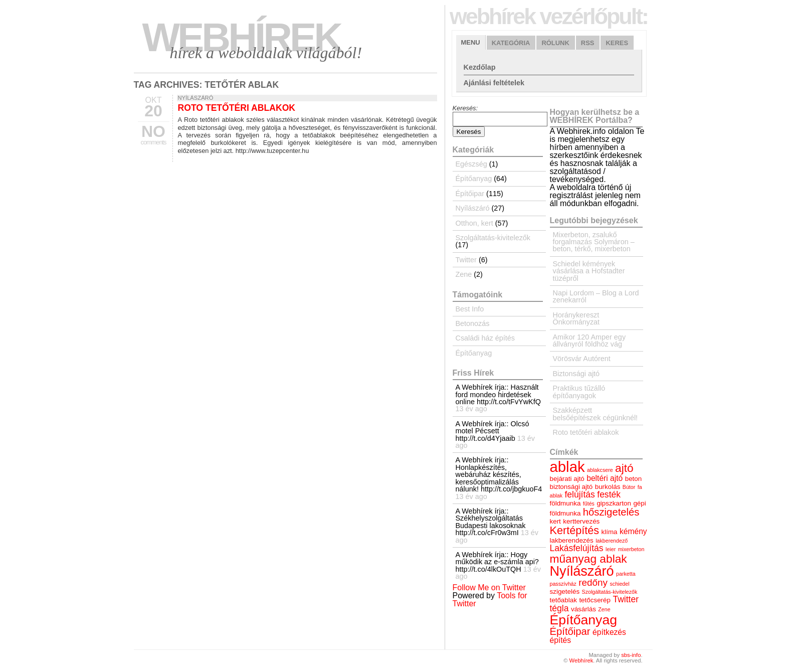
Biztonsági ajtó (576, 374)
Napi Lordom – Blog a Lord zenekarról (596, 296)
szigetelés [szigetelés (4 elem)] (565, 591)
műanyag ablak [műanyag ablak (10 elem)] (588, 558)
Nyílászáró (196, 98)
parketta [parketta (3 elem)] (626, 574)
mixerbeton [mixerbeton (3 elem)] (631, 549)
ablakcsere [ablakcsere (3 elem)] (600, 470)
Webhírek (241, 37)
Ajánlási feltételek (494, 83)
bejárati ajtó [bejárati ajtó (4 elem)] (567, 478)
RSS (588, 43)
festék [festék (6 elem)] (609, 494)
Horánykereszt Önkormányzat (576, 318)
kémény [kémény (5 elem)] (633, 531)
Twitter (466, 260)
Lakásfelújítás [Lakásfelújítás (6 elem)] (577, 548)
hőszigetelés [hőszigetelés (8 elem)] (611, 512)
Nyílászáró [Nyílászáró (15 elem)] (582, 571)
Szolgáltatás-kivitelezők (493, 238)
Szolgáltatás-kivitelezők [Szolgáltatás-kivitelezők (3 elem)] (610, 592)
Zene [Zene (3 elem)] (604, 609)
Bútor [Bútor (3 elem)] (629, 487)
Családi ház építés (485, 338)
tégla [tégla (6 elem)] (559, 608)
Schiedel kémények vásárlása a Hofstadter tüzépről (589, 271)
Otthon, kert (474, 223)
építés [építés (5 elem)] (560, 640)
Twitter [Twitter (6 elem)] (626, 599)
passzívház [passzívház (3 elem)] (563, 584)
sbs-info (631, 655)
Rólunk (555, 43)
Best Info (470, 309)
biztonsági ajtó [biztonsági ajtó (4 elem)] (571, 486)
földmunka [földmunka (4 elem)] (565, 503)
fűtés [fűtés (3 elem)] (589, 503)
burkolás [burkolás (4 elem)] (608, 486)
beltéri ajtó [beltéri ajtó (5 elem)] (604, 478)
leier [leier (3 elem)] (611, 549)
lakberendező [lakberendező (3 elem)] (612, 541)
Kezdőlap (480, 67)
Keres (617, 43)
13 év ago (471, 409)
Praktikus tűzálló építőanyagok (579, 391)
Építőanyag (474, 179)
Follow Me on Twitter (489, 587)
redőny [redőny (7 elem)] (593, 582)
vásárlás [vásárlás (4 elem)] (583, 609)
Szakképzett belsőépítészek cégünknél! (595, 413)
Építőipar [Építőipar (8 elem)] (570, 631)
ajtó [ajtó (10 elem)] (624, 467)
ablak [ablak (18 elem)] (567, 466)
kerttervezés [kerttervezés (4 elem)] (581, 521)
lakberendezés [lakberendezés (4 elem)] (572, 540)
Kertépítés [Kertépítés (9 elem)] (575, 530)
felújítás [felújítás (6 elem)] (579, 494)
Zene (464, 274)
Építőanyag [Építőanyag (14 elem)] (583, 619)
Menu (470, 42)
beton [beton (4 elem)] (633, 478)
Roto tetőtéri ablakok (237, 108)
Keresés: (465, 108)
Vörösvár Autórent (582, 359)
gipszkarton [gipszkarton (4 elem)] (614, 503)
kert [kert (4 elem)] (555, 521)
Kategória (511, 43)
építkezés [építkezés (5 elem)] (609, 632)
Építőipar (470, 194)
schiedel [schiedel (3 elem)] (619, 584)
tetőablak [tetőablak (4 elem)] (563, 600)
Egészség (471, 164)
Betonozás (473, 323)
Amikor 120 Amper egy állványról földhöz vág (589, 340)
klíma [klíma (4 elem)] (610, 532)
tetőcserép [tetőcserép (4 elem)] (595, 600)
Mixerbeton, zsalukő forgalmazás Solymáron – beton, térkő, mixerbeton (594, 242)
